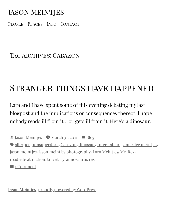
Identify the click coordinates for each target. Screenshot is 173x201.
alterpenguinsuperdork (37, 144)
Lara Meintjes (105, 151)
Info (51, 24)
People (15, 24)
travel (52, 159)
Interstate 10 (108, 144)
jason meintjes (23, 151)
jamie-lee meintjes (139, 144)
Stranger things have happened (82, 88)
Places (35, 24)
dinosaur (87, 144)
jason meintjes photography (65, 151)
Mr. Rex (127, 151)
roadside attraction (27, 159)
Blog (90, 137)
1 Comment (25, 166)
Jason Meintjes (36, 11)
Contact (70, 24)
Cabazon (69, 144)
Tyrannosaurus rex (77, 159)
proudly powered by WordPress (67, 189)
